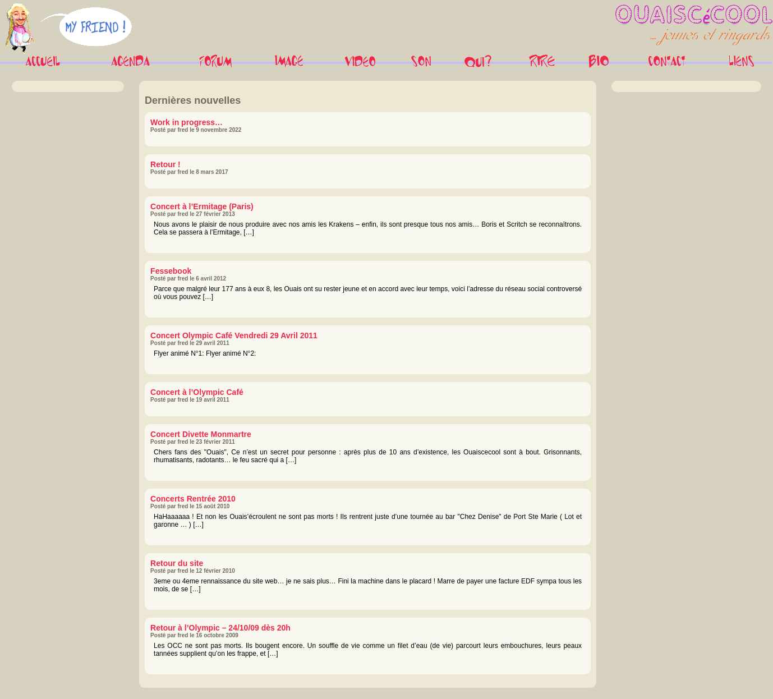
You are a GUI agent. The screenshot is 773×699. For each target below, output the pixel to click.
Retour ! (165, 164)
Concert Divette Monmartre (200, 434)
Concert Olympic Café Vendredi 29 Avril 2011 (234, 335)
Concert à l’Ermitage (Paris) (202, 206)
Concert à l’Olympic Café (196, 392)
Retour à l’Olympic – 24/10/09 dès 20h (220, 627)
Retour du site (176, 563)
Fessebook (170, 270)
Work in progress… (186, 122)
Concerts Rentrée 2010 (193, 498)
